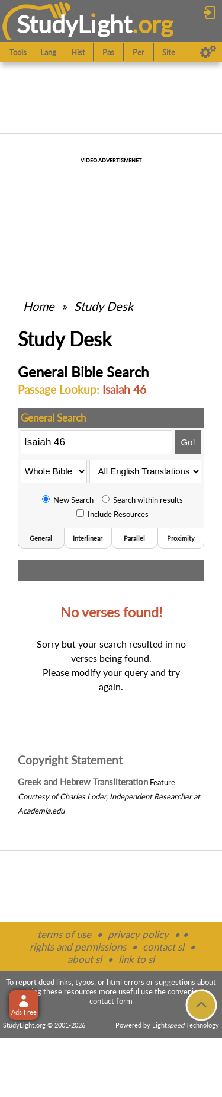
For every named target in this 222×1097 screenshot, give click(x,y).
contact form (111, 1001)
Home (38, 306)
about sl (84, 959)
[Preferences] (208, 52)
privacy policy (138, 934)
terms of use (64, 934)
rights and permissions (78, 946)
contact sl (163, 946)
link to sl (136, 959)
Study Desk (103, 306)
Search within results (142, 500)
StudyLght (74, 24)
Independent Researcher (151, 796)
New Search (68, 500)
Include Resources (112, 514)
